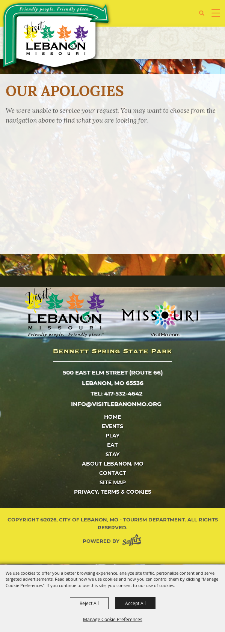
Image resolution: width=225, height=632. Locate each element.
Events (112, 426)
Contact (112, 473)
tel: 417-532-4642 (116, 393)
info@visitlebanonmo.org (116, 403)
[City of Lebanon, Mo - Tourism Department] (56, 36)
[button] (204, 16)
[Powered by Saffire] (133, 541)
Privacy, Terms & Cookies (112, 491)
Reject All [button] (89, 603)
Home (112, 416)
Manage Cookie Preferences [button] (112, 619)
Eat (112, 445)
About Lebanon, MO (112, 463)
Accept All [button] (135, 603)
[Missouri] (159, 318)
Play (112, 435)
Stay (112, 454)
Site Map (113, 482)
